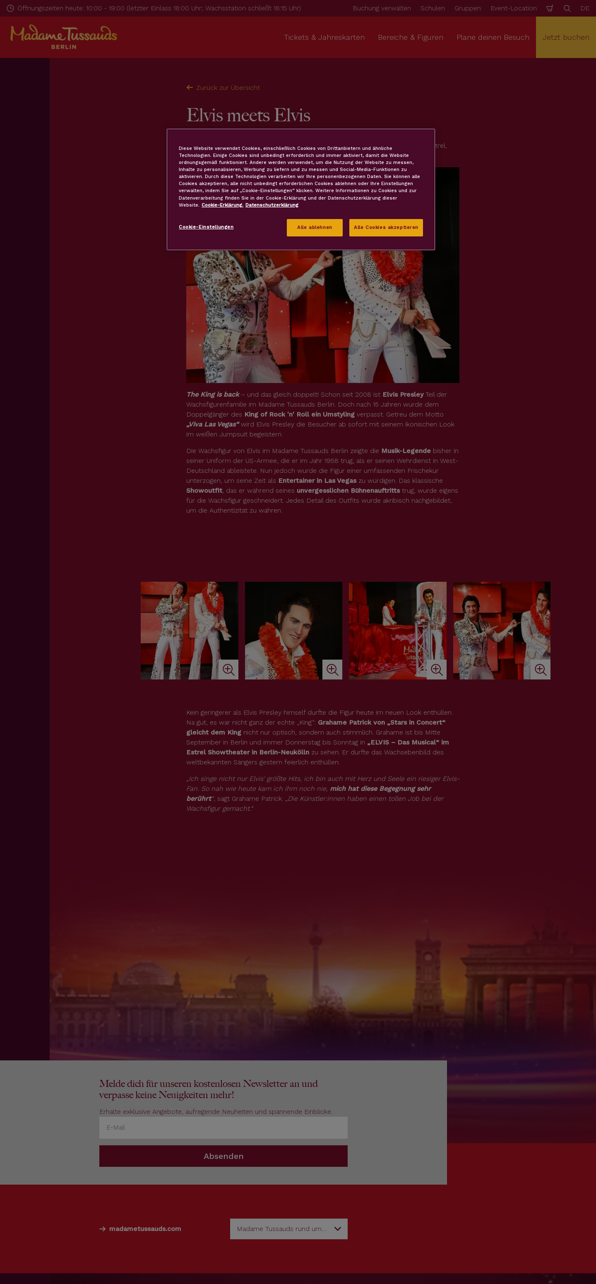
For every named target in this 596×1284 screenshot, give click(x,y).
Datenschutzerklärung (271, 205)
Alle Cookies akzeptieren (386, 227)
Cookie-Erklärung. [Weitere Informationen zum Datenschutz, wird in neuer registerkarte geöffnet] (222, 205)
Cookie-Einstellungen (206, 227)
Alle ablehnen (314, 227)
